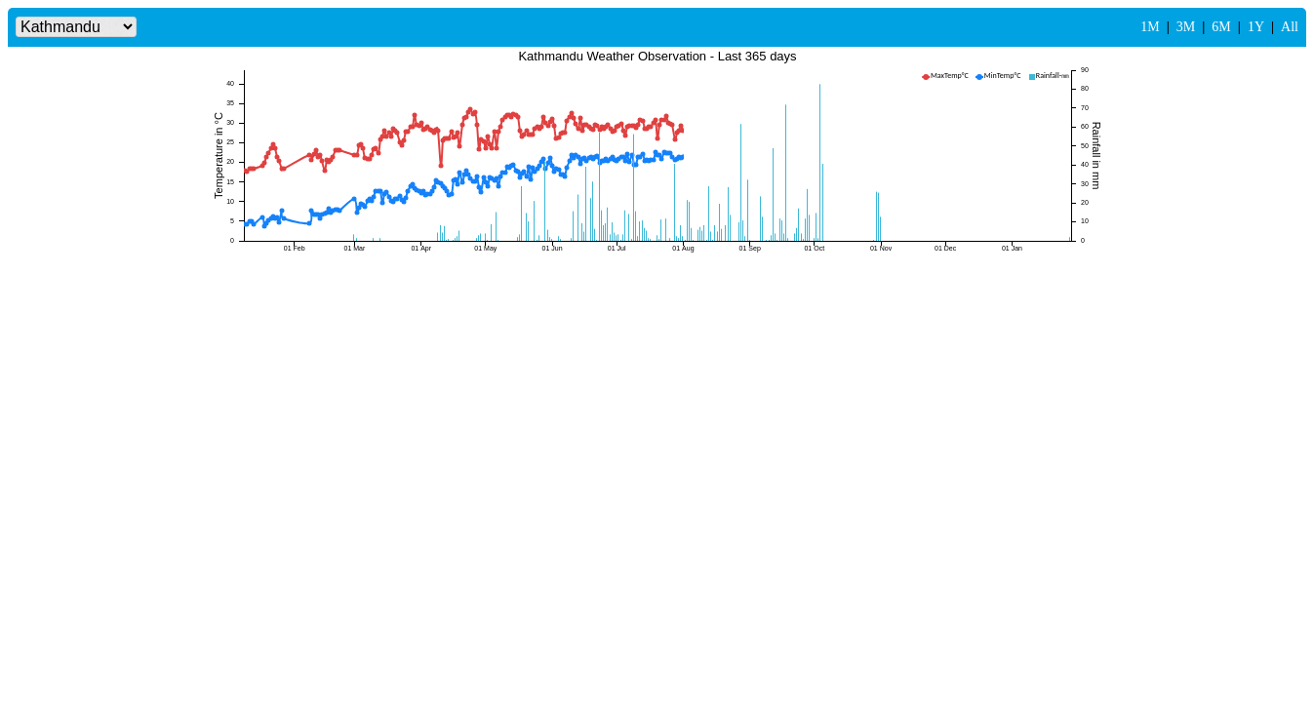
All (1289, 27)
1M (1149, 27)
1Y (1256, 27)
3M (1185, 27)
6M (1221, 27)
